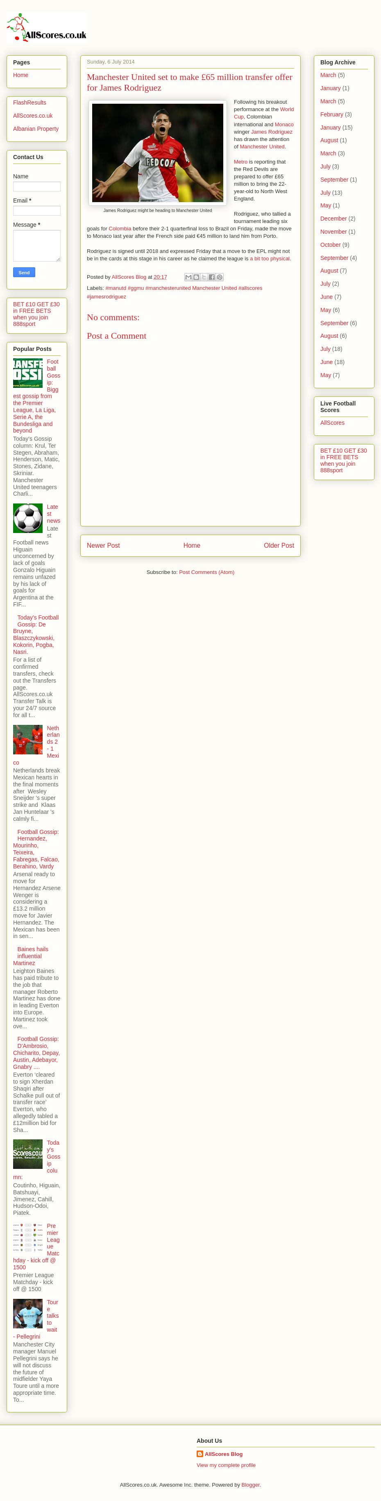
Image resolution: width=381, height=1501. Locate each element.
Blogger (251, 1485)
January (330, 88)
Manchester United (262, 146)
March (328, 75)
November (333, 231)
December (333, 218)
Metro (240, 162)
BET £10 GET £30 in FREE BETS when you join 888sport (36, 314)
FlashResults (29, 102)
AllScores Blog (224, 1454)
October (330, 244)
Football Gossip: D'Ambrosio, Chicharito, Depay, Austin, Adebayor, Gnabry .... (36, 1053)
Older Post (279, 545)
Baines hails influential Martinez (30, 956)
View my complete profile (226, 1465)
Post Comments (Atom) (206, 572)
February (331, 114)
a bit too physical (270, 258)
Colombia (119, 228)
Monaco (284, 124)
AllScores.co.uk (32, 115)
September (334, 179)
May (325, 205)
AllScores (332, 422)
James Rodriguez (272, 132)
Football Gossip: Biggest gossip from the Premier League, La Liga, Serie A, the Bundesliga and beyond (36, 396)
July (325, 166)
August (329, 140)
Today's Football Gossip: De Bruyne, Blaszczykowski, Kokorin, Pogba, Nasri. (36, 634)
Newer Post (103, 545)
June (326, 297)
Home (192, 545)
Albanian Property (36, 128)
